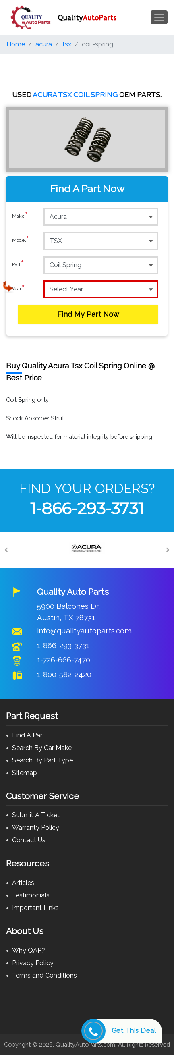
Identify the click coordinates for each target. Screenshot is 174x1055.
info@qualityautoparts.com (84, 630)
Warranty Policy (35, 827)
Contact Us (29, 840)
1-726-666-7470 (63, 659)
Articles (23, 883)
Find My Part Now (88, 314)
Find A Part (28, 735)
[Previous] (6, 550)
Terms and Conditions (44, 975)
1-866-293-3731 (87, 508)
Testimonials (31, 895)
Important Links (35, 908)
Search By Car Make (42, 748)
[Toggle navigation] (159, 17)
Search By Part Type (42, 760)
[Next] (168, 550)
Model (20, 240)
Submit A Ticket (36, 815)
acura (43, 44)
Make (20, 216)
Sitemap (24, 773)
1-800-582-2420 (64, 674)
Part (18, 264)
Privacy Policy (33, 963)
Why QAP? (28, 950)
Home (15, 44)
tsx (66, 44)
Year (18, 288)
